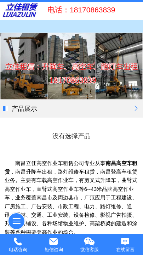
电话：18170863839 (79, 10)
